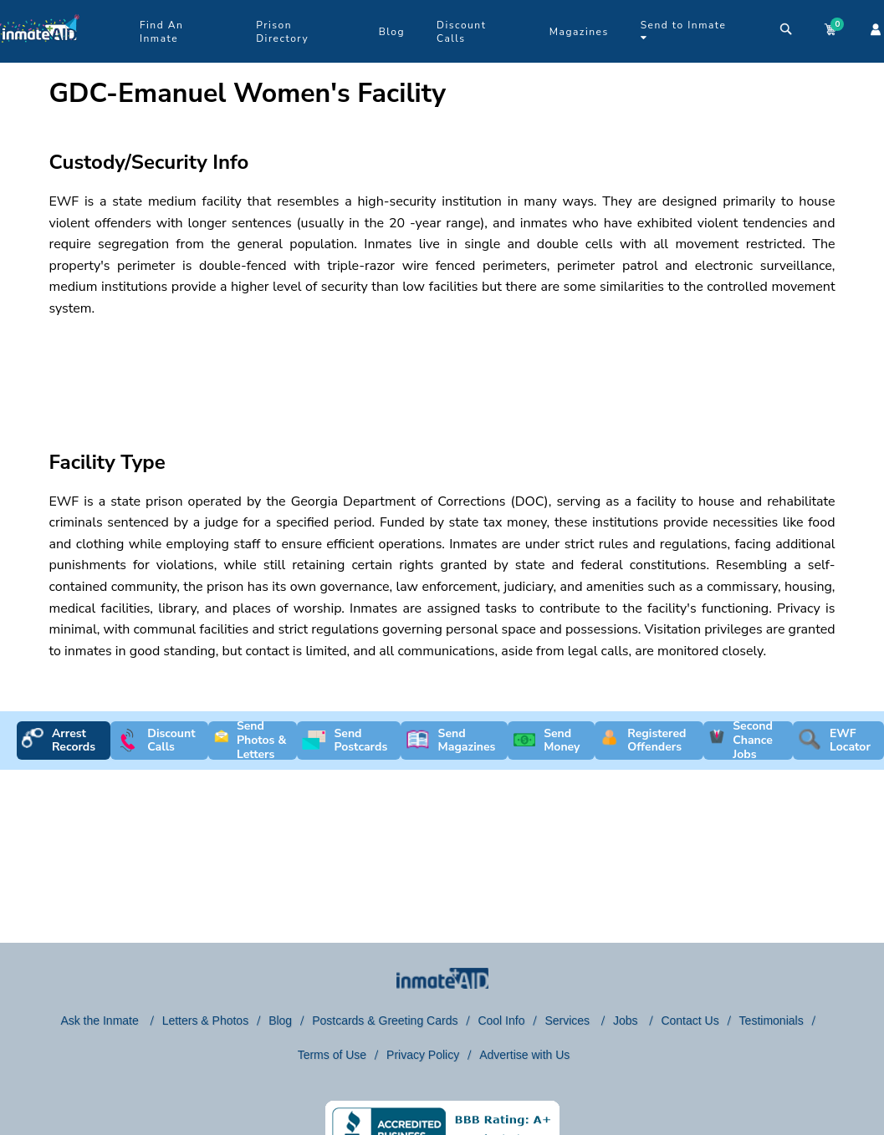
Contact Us (689, 1020)
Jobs (627, 1020)
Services (568, 1020)
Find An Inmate (161, 31)
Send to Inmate (684, 30)
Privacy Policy (422, 1054)
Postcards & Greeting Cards (384, 1020)
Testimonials (771, 1020)
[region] (350, 369)
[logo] (39, 58)
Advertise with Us (524, 1054)
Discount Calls (461, 31)
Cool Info (501, 1020)
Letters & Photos (205, 1020)
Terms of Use (332, 1054)
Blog (392, 31)
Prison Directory (282, 31)
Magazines (579, 31)
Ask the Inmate (100, 1020)
